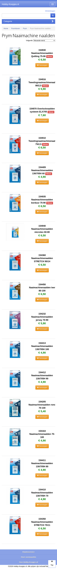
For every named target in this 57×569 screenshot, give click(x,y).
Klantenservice (28, 552)
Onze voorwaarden (28, 557)
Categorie (28, 21)
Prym (25, 28)
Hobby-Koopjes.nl (10, 4)
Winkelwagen (50, 11)
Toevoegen (42, 65)
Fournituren (15, 28)
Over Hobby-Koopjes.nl (28, 562)
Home (6, 28)
